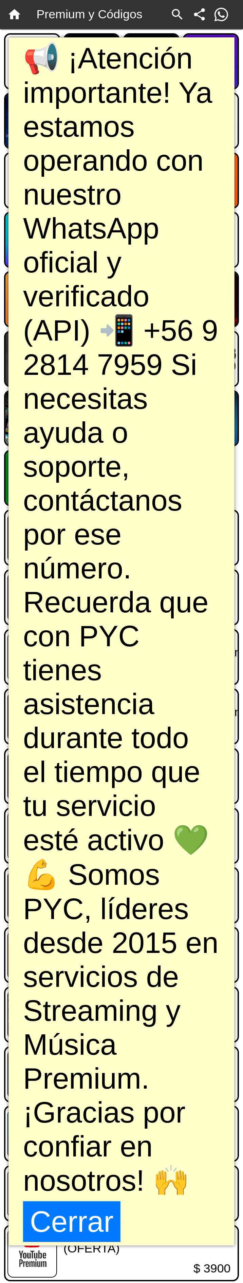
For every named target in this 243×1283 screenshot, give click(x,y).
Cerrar (71, 1221)
